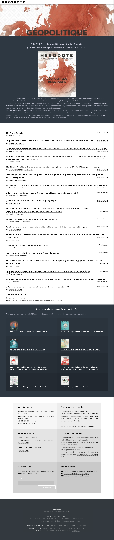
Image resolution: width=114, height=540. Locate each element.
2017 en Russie (15, 133)
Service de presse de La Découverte (77, 476)
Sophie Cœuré (14, 162)
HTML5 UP (76, 530)
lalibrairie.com (70, 440)
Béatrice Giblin (14, 136)
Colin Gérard (14, 222)
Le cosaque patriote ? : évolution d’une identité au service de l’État (48, 271)
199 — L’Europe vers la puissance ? (28, 331)
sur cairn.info (73, 445)
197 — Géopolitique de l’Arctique (27, 348)
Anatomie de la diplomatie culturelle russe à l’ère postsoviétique (46, 227)
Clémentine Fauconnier (18, 180)
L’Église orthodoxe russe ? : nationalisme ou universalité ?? (43, 193)
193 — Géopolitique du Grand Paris (28, 386)
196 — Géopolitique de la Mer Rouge (80, 348)
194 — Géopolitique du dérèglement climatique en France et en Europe (80, 367)
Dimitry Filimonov (16, 169)
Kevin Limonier (25, 222)
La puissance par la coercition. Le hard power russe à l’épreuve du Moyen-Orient (55, 279)
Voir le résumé (102, 140)
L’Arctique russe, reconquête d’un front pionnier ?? (37, 287)
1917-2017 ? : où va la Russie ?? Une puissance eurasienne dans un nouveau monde (56, 185)
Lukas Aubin (13, 248)
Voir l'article (103, 211)
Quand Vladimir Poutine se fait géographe (32, 201)
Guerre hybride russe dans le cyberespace (31, 219)
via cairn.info (24, 450)
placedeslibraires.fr (86, 440)
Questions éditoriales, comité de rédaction (80, 471)
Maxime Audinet (15, 229)
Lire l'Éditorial (102, 133)
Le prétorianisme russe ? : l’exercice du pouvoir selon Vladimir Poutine (50, 140)
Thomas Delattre (15, 274)
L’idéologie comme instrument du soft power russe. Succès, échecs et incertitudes (57, 148)
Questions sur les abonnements (76, 473)
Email (20, 479)
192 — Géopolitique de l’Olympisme (80, 386)
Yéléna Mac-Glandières (18, 256)
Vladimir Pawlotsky (16, 214)
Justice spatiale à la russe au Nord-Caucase (33, 253)
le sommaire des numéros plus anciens (71, 314)
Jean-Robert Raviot (16, 143)
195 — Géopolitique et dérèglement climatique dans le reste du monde (29, 367)
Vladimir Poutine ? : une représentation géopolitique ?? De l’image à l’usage (53, 167)
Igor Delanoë (14, 282)
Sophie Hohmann (15, 289)
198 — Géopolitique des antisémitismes (82, 331)
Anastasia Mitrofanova (18, 196)
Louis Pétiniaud (15, 266)
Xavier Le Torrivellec (17, 188)
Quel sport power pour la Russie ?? (27, 245)
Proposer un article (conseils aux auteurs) (77, 426)
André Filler (28, 169)
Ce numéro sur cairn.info (15, 298)
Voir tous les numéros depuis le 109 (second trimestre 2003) (29, 314)
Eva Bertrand (14, 240)
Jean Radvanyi (14, 203)
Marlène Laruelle (15, 151)
